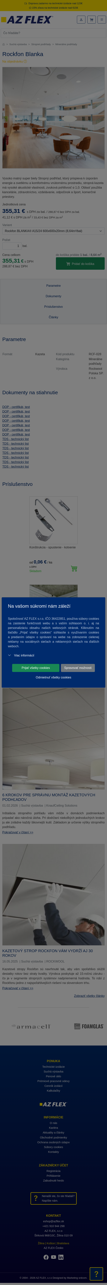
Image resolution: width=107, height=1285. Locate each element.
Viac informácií (21, 655)
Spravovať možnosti (78, 667)
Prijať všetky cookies (36, 667)
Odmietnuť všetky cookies (53, 677)
